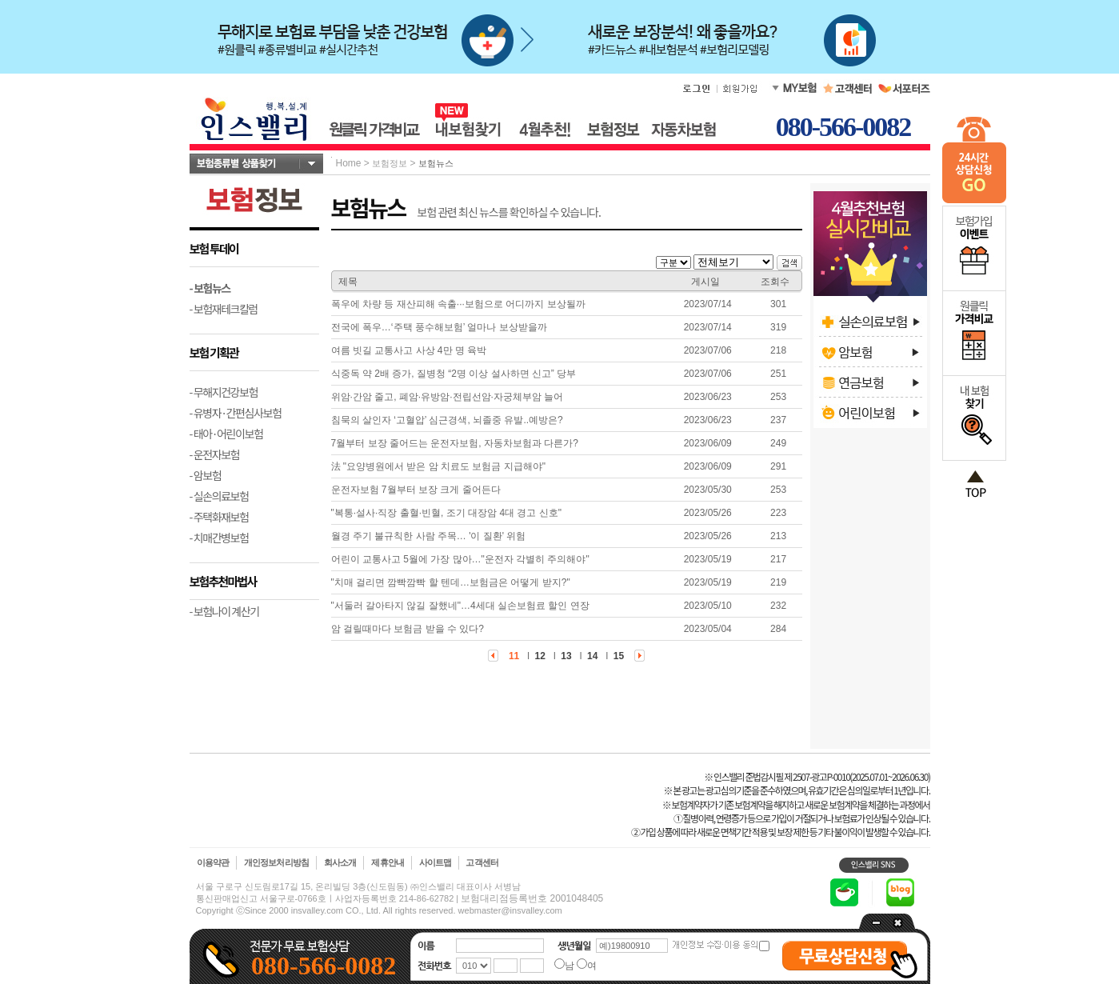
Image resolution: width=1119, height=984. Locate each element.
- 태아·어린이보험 (226, 434)
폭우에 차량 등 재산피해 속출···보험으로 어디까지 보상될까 (458, 304)
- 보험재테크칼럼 (224, 309)
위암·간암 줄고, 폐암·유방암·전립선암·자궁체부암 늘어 (447, 396)
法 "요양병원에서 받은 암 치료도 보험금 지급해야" (438, 466)
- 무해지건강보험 (224, 392)
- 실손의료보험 (219, 496)
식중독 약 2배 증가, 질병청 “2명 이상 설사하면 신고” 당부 (454, 373)
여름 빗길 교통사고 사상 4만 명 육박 (409, 350)
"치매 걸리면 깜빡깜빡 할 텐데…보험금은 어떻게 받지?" (450, 582)
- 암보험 (206, 475)
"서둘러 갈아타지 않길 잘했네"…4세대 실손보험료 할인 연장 (460, 605)
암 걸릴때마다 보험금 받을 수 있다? (407, 628)
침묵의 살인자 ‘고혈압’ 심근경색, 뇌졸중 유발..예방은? (447, 420)
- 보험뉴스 (210, 288)
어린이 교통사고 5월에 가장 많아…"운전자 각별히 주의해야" (460, 559)
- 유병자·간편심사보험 (236, 413)
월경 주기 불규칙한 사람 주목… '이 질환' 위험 (428, 536)
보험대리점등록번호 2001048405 (532, 898)
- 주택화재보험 (219, 517)
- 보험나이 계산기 (224, 611)
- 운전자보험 (215, 454)
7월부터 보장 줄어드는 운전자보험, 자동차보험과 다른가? (454, 443)
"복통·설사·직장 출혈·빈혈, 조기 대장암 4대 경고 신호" (446, 512)
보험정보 (389, 163)
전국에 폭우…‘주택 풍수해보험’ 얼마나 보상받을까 (439, 327)
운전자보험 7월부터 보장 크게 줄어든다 (416, 489)
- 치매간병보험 (219, 538)
